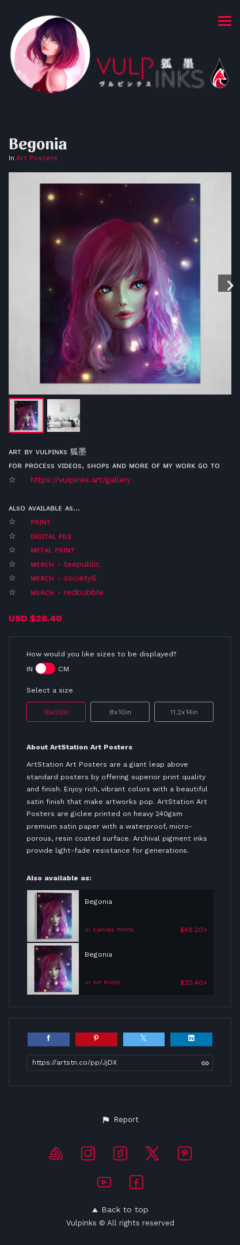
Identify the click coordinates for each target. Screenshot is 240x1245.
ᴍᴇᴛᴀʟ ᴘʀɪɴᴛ (54, 549)
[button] (120, 1120)
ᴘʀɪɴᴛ (41, 521)
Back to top (120, 1209)
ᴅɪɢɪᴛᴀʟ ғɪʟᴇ (53, 535)
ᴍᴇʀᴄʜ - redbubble (67, 592)
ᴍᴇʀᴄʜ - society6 (65, 577)
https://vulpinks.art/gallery (81, 479)
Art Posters (37, 158)
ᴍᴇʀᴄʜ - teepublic (65, 564)
